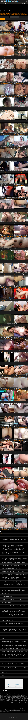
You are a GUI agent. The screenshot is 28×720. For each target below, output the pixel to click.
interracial (10, 596)
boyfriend (21, 549)
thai (2, 652)
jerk (10, 599)
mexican (3, 614)
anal (23, 12)
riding (9, 440)
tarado (3, 651)
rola (13, 636)
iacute (3, 596)
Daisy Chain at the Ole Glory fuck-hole (19, 133)
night (25, 618)
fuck (26, 14)
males (9, 610)
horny (11, 591)
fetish (15, 45)
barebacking (23, 543)
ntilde (9, 620)
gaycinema (23, 581)
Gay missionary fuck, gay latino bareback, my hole (7, 82)
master (7, 611)
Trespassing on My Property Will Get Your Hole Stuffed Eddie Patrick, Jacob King (21, 350)
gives (2, 584)
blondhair (14, 548)
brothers (12, 552)
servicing (22, 641)
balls (2, 543)
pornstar (6, 630)
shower (19, 642)
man (20, 610)
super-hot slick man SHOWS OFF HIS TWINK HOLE (21, 146)
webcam (16, 14)
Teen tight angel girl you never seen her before (7, 273)
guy (2, 325)
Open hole (2, 44)
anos (19, 539)
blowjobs (25, 548)
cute (23, 529)
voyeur (3, 664)
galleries (3, 581)
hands (21, 589)
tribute (3, 655)
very (2, 663)
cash (5, 32)
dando (5, 565)
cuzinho (20, 562)
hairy (6, 589)
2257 (17, 718)
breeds (15, 274)
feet (9, 32)
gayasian (18, 581)
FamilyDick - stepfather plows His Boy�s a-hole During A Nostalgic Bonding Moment (21, 426)
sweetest (23, 648)
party (9, 627)
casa (10, 556)
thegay (20, 14)
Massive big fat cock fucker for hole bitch (20, 222)
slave (2, 644)
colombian (7, 559)
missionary (12, 614)
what (25, 667)
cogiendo (3, 559)
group (21, 584)
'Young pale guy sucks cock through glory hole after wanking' (7, 324)
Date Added (5, 16)
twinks (20, 13)
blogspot (3, 548)
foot (15, 198)
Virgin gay (15, 439)
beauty (19, 545)
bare (9, 543)
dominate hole (3, 235)
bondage (5, 236)
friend (12, 121)
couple (3, 561)
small (8, 644)
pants (2, 627)
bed (23, 45)
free (15, 414)
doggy (4, 402)
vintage (19, 663)
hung (20, 32)
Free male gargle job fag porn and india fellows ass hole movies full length (7, 337)
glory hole (12, 12)
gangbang (15, 96)
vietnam (15, 663)
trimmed (17, 198)
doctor (18, 274)
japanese (6, 599)
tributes (6, 655)
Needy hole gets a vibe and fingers (5, 490)
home (24, 590)
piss (6, 629)
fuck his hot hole (16, 299)
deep (20, 96)
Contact (7, 718)
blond (7, 548)
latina (8, 605)
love (9, 363)
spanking (10, 198)
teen (10, 14)
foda (21, 575)
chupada (13, 558)
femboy (17, 574)
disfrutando (3, 566)
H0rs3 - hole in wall (3, 515)
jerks (16, 599)
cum (3, 14)
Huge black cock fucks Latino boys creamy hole (7, 146)
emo (15, 32)
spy (15, 645)
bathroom (3, 545)
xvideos (21, 12)
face (2, 32)
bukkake (3, 553)
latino (18, 478)
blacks (23, 546)
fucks (18, 32)
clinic (17, 558)
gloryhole (9, 12)
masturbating (17, 611)
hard (2, 590)
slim (5, 644)
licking (21, 605)
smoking (11, 644)
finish (2, 575)
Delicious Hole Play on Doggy (5, 401)
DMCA (9, 718)
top (15, 654)
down (10, 568)
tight (21, 32)
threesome (12, 652)
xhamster (1, 13)
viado (5, 663)
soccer (24, 644)
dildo (7, 236)
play (24, 516)
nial (20, 618)
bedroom (3, 546)
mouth (1, 414)
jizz (19, 599)
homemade (6, 414)
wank (2, 667)
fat (21, 478)
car (7, 556)
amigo (7, 539)
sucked (8, 648)
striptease (3, 198)
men (24, 389)
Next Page (24, 19)
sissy (23, 642)
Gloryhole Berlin (3, 171)
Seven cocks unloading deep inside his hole (20, 95)
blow (18, 548)
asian (8, 312)
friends (19, 577)
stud (22, 363)
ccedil (25, 556)
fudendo (13, 578)
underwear (7, 660)
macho (3, 610)
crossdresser (12, 561)
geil (6, 583)
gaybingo (12, 13)
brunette (9, 249)
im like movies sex (3, 95)
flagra (16, 575)
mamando (17, 610)
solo (12, 14)
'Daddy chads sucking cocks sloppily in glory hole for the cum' (7, 299)
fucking (24, 172)
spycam (18, 645)
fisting (1, 134)
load (2, 607)
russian (3, 638)
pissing (10, 629)
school (16, 641)
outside (7, 624)
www (6, 669)
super (15, 147)
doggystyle (16, 566)
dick (17, 14)
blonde (10, 548)
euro (18, 571)
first (16, 440)
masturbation (9, 13)
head (10, 590)
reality (3, 636)
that (18, 338)
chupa (10, 558)
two (8, 657)
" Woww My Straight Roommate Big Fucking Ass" (7, 477)
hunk (9, 14)
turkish (7, 172)
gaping (4, 45)
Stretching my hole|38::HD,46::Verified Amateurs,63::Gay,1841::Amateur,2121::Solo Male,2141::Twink (21, 235)
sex (6, 13)
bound (15, 549)
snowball (19, 644)
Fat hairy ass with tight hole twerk (19, 477)
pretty (13, 630)
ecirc (9, 571)
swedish (15, 648)
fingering (2, 389)
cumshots (10, 562)
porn (13, 14)
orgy (18, 623)
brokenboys (3, 552)
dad (5, 134)
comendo (15, 559)
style (2, 648)
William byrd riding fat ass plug (5, 439)
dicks (22, 565)
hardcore (21, 465)
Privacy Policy (20, 718)
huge (23, 516)
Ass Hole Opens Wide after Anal (18, 69)
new (17, 618)
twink (16, 12)
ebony (6, 571)
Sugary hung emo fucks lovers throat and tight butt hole (21, 31)
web (14, 667)
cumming (21, 529)
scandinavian (11, 641)
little (25, 605)
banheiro (6, 543)
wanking (6, 667)
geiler (9, 583)
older (8, 623)
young (7, 14)
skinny (22, 147)
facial (1, 325)
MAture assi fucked (3, 222)
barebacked (18, 543)
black (5, 14)
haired (3, 589)
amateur (25, 12)
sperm (12, 645)
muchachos (6, 615)
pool (19, 629)
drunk (13, 568)
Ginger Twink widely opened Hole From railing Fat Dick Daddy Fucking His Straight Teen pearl (21, 375)
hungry (22, 249)
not (2, 620)
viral (23, 663)
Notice (12, 718)
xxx (6, 672)
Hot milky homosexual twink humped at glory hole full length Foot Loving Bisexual (21, 197)
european (21, 45)
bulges (10, 553)
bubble (25, 552)
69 (13, 534)
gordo (9, 584)
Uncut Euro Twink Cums (4, 375)
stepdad (25, 645)
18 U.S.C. (14, 718)
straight (20, 121)
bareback (15, 13)
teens (9, 274)
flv (18, 575)
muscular (14, 615)
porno (3, 630)
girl (2, 274)
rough (24, 636)
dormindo (25, 566)
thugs (20, 652)
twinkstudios (4, 657)
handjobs (17, 589)
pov (9, 630)
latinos (15, 605)
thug (16, 652)
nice (22, 618)
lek (18, 605)
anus (22, 539)
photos (24, 627)
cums (9, 376)
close (20, 558)
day (8, 565)
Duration (23, 16)
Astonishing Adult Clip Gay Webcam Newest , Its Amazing (7, 426)
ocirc (2, 623)
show (16, 642)
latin (5, 605)
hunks (9, 593)
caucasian (7, 300)
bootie (7, 549)
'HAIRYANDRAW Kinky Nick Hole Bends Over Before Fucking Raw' (7, 350)
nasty (7, 32)
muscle (10, 615)
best (7, 546)
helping (13, 590)
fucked (3, 578)
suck (1, 363)
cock (19, 12)
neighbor (13, 618)
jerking (8, 376)
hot (21, 14)
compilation (20, 559)
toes (5, 654)
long (5, 607)
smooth (6, 287)
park (5, 627)
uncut (24, 198)
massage (3, 611)
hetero (17, 590)
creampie (24, 96)
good (6, 584)
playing (17, 389)
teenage (17, 651)
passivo (12, 627)
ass (24, 13)
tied (23, 652)
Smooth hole (2, 286)
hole (20, 590)
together (9, 654)
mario (24, 610)
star (21, 645)
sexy (2, 642)
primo (16, 630)
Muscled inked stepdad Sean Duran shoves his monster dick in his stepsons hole (21, 464)
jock (5, 351)
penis (21, 627)
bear (24, 134)
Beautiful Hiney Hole (3, 184)
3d (7, 534)
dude (16, 568)
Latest (14, 3)
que (2, 633)
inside (18, 45)
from (22, 376)
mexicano (7, 614)
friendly (15, 577)
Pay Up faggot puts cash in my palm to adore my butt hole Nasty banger (7, 31)
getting (13, 583)
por (22, 629)
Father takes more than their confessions (20, 401)
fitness (12, 575)
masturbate (11, 611)
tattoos (7, 351)
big (17, 12)
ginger (16, 583)
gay (14, 12)
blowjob (4, 13)
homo (8, 591)
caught (21, 556)
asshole (7, 12)
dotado (3, 568)
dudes (20, 568)
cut (14, 562)
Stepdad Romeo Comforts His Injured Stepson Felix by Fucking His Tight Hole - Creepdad (21, 171)
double (6, 568)
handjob (1, 14)
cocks (1, 300)
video (9, 663)
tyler (11, 657)
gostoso (12, 584)
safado (3, 641)
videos (18, 13)
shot (13, 642)
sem (18, 641)
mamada (12, 610)
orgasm (14, 623)
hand (9, 589)
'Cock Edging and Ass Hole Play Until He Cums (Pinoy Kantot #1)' (21, 515)
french (8, 577)
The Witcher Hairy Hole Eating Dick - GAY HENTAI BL (7, 120)
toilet (13, 654)
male (19, 236)
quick (5, 633)
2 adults (2, 69)
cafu (2, 556)
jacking (3, 599)
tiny (2, 654)
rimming (10, 636)
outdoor (21, 623)
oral (11, 623)
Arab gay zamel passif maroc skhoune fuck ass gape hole (7, 528)
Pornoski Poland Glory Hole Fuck (19, 82)
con (24, 559)
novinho (5, 620)
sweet (19, 648)
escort (15, 571)
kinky (1, 351)
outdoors (3, 624)
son (5, 645)
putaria (20, 630)
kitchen (9, 602)
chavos (3, 558)
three (8, 652)
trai (21, 654)
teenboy (21, 651)
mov (2, 615)
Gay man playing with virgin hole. (19, 388)
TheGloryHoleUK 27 (3, 464)
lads (2, 605)
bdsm (6, 83)
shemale (9, 642)
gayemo (3, 583)
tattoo (23, 14)
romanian (17, 636)
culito (16, 561)
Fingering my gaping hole (4, 388)
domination (10, 236)
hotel (17, 591)
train (24, 654)
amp (14, 539)
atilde (9, 540)
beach (13, 545)
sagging (6, 641)
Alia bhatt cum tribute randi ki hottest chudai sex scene (7, 197)
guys (21, 121)
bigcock (12, 546)
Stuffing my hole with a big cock (18, 184)
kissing (6, 602)
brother (8, 552)
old (5, 70)
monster (16, 614)
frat (2, 577)
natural (9, 618)
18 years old (4, 534)
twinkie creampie (16, 324)
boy (24, 14)
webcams (21, 667)
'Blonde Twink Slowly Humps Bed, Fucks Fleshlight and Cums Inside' (21, 44)
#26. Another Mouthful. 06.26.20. (18, 286)
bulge (6, 553)
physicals (3, 629)
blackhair (19, 546)
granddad (17, 584)
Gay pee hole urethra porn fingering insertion (20, 490)
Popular (4, 3)
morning (20, 614)
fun (7, 363)
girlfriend (22, 583)
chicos (6, 558)
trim (10, 655)
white (2, 669)
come (12, 559)
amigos (11, 539)
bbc (4, 147)
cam (5, 556)
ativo (12, 540)
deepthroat (15, 565)
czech (24, 562)
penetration (3, 96)
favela (11, 574)
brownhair (16, 552)
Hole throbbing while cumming (18, 528)
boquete (10, 549)
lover (11, 607)
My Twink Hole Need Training (5, 248)
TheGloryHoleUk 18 (17, 120)
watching (10, 667)
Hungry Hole (16, 248)
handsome (25, 589)
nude (12, 620)
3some (10, 534)
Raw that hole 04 (16, 337)
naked (3, 618)
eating (10, 121)
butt (4, 32)
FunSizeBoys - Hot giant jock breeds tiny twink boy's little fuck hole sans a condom (21, 273)
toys (2, 427)
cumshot (22, 13)
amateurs (24, 236)
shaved (6, 642)
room (21, 636)
